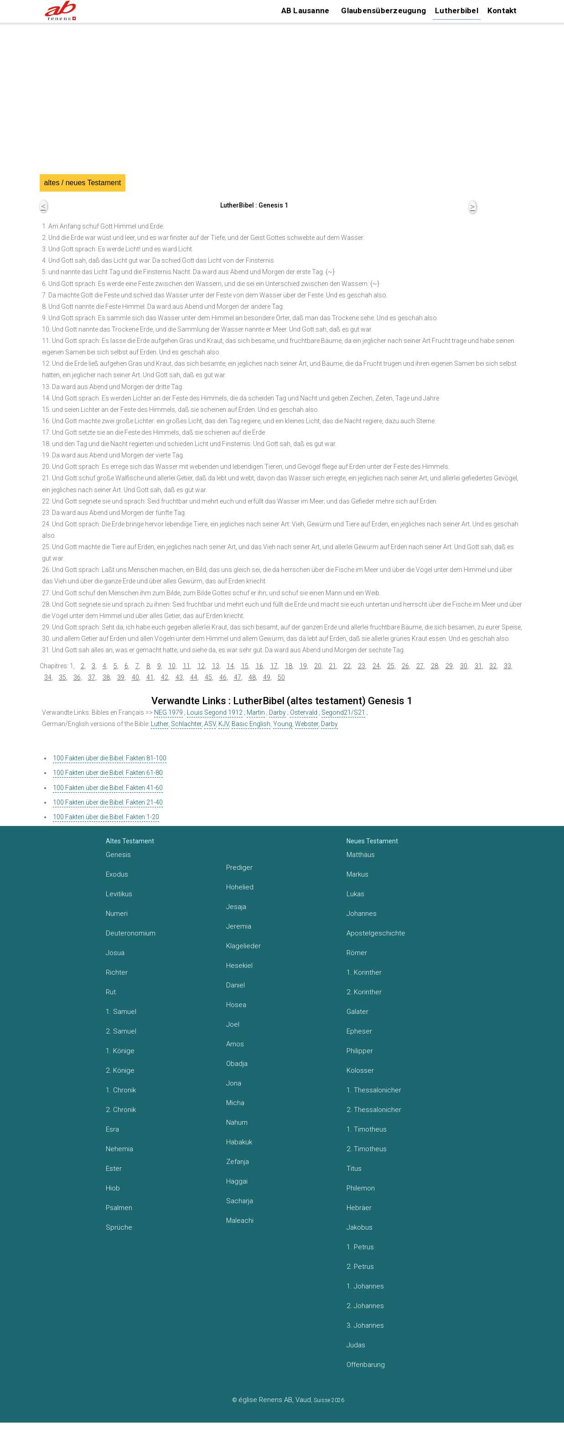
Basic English (251, 723)
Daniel (235, 985)
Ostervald (303, 712)
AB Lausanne (305, 10)
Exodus (117, 874)
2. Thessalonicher (374, 1110)
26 (405, 666)
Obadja (237, 1064)
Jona (233, 1083)
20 (317, 666)
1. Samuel (121, 1012)
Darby (277, 712)
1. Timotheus (367, 1129)
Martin (256, 712)
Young (282, 723)
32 (493, 666)
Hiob (113, 1188)
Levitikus (119, 894)
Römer (357, 953)
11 (186, 666)
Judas (356, 1345)
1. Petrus (360, 1247)
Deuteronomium (130, 933)
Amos (235, 1044)
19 (303, 666)
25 (390, 666)
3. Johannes (365, 1325)
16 (259, 666)
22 (347, 666)
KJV (223, 723)
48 (252, 677)
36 (77, 677)
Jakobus (360, 1227)
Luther (159, 723)
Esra (112, 1129)
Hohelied (240, 887)
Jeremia (238, 926)
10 (172, 666)
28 (434, 666)
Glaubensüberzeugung (383, 10)
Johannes (362, 913)
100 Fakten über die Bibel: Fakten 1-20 (106, 817)
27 (420, 666)
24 (376, 666)
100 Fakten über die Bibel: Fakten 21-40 (108, 802)
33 (507, 666)
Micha (235, 1103)
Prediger (239, 867)
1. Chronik (121, 1090)
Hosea (236, 1005)
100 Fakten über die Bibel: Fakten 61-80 (108, 772)
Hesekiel (239, 965)
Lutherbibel (456, 10)
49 (266, 677)
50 (281, 677)
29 (449, 666)
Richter (117, 972)
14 (230, 666)
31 (478, 666)
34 (48, 677)
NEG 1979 (168, 712)
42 (164, 677)
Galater (357, 1012)
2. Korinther (364, 992)
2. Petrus (360, 1267)
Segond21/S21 (343, 712)
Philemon (361, 1188)
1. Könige (120, 1051)
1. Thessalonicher (374, 1090)
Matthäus (361, 855)
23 (361, 666)
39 (120, 677)
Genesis (118, 855)
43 (179, 677)
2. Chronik (121, 1110)
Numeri (117, 913)
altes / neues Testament (82, 183)
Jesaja (236, 907)
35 (62, 677)
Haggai (237, 1181)
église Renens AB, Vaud (274, 1400)
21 (332, 666)
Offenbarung (366, 1365)
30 (463, 666)
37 (91, 677)
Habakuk (239, 1142)
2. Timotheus (367, 1149)
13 (215, 666)
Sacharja (239, 1201)
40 (135, 677)
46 (223, 677)
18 (288, 666)
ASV (210, 723)
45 (208, 677)
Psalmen (119, 1208)
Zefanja (237, 1162)
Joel (232, 1024)
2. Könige (120, 1070)
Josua (115, 953)
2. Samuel (121, 1031)
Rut (111, 992)
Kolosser (360, 1070)
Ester (114, 1168)
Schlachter (186, 723)
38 (106, 677)
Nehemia (119, 1149)
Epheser (359, 1031)
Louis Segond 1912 (215, 712)
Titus (354, 1168)
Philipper (360, 1051)
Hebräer (359, 1208)
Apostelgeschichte (376, 933)
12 (201, 666)
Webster (306, 723)
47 (237, 677)
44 (193, 677)
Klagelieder (243, 946)
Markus (357, 874)
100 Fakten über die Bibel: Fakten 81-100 (109, 758)
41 (150, 677)
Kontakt (502, 10)
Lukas (355, 894)
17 (274, 666)
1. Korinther (364, 972)
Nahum (237, 1122)
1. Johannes (365, 1286)
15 (244, 666)
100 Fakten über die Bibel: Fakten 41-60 (108, 787)
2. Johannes (365, 1306)
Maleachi (240, 1220)
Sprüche (119, 1227)
